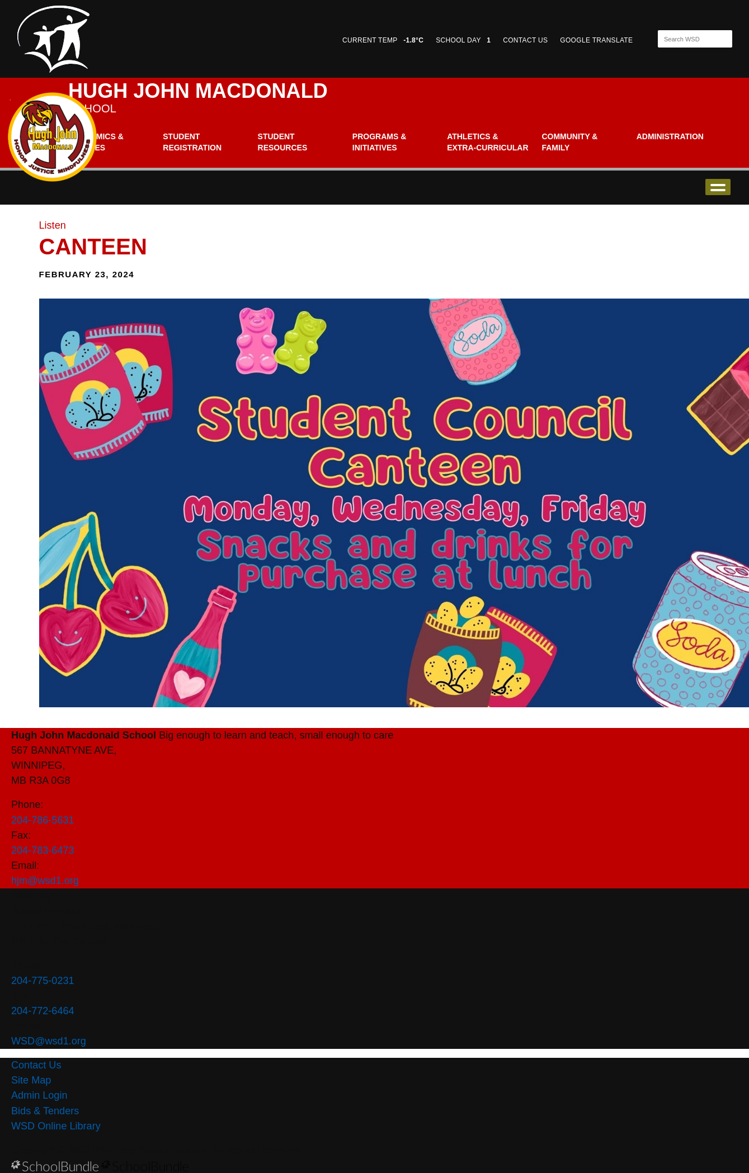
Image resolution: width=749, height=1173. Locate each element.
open (718, 187)
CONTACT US (525, 40)
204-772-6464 (42, 1010)
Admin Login (39, 1095)
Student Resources (283, 142)
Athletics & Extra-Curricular (487, 142)
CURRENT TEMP (382, 40)
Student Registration (192, 142)
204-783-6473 (42, 850)
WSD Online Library (56, 1126)
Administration (670, 136)
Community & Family (569, 142)
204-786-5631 (42, 820)
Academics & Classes (96, 142)
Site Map (31, 1080)
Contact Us (36, 1065)
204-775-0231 (42, 980)
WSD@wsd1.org (48, 1041)
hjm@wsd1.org (45, 880)
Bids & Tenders (45, 1111)
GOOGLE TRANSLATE (597, 40)
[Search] (685, 39)
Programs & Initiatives (379, 142)
